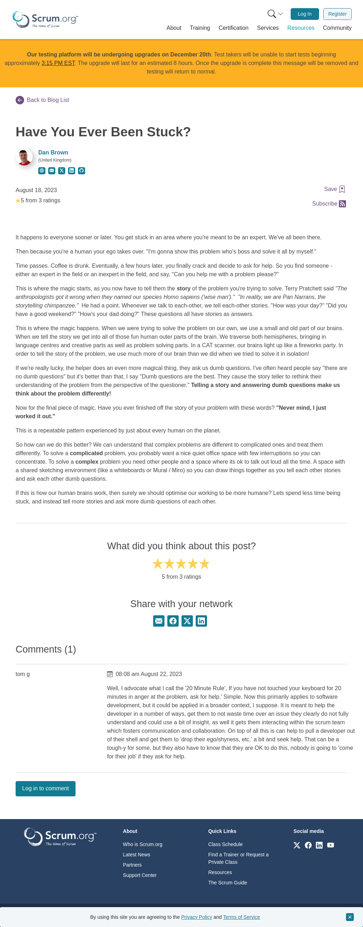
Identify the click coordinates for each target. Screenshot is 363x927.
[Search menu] (275, 14)
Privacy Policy (196, 917)
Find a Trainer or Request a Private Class (238, 858)
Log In (305, 14)
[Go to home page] (60, 836)
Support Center (140, 875)
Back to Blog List (42, 100)
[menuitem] (274, 14)
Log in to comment (45, 788)
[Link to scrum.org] (297, 845)
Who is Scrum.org (142, 844)
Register (337, 14)
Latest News (136, 854)
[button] (174, 28)
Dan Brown (53, 152)
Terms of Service (241, 917)
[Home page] (45, 20)
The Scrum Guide (227, 882)
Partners (132, 865)
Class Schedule (225, 844)
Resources (220, 872)
